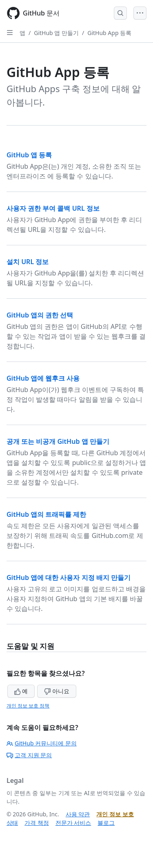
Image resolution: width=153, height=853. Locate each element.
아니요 (56, 691)
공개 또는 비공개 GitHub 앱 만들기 (58, 441)
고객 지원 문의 (29, 755)
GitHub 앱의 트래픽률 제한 (46, 514)
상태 (12, 823)
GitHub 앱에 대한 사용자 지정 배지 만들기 (69, 577)
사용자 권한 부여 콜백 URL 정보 (53, 208)
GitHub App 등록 (109, 33)
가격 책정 (36, 823)
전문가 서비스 (73, 823)
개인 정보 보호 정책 (28, 705)
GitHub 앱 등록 (29, 154)
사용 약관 (78, 814)
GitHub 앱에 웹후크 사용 (43, 378)
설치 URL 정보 (28, 261)
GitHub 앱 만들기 (56, 33)
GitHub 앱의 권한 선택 (40, 315)
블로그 (106, 823)
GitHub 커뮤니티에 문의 (42, 743)
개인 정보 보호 (114, 814)
